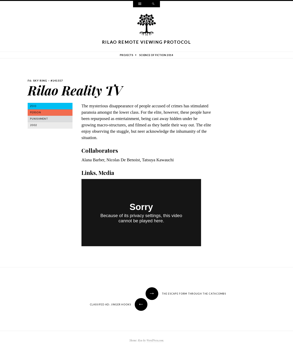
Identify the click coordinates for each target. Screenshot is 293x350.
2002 (33, 125)
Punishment (39, 118)
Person (35, 112)
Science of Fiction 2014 (156, 55)
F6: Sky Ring (37, 80)
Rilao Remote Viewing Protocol (146, 42)
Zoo (33, 106)
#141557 (57, 80)
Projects (126, 55)
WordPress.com (154, 340)
